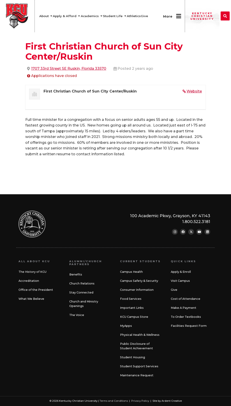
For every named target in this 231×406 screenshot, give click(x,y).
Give (174, 289)
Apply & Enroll (181, 271)
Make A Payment (183, 307)
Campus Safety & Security (139, 280)
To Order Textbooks (186, 316)
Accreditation (28, 280)
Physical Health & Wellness (139, 334)
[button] (225, 15)
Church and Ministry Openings (83, 304)
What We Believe (31, 298)
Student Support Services (139, 366)
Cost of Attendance (185, 298)
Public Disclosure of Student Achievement (136, 346)
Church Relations (82, 283)
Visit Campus (180, 280)
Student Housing (132, 357)
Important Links (132, 307)
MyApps (126, 325)
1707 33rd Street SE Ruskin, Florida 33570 (68, 68)
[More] (178, 16)
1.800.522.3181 (196, 221)
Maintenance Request (136, 375)
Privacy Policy (140, 400)
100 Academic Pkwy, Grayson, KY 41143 (170, 215)
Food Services (130, 298)
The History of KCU (32, 271)
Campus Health (131, 271)
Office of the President (35, 289)
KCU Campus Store (134, 316)
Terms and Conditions (113, 400)
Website (194, 91)
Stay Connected (81, 292)
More (167, 16)
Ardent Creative (172, 400)
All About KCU (34, 261)
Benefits (75, 274)
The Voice (76, 315)
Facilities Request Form (189, 325)
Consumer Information (137, 289)
